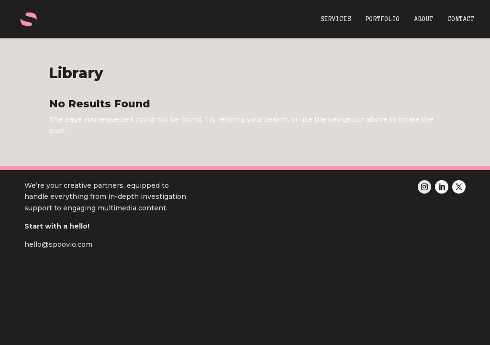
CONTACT (461, 19)
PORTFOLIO (383, 19)
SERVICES (336, 19)
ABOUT (424, 19)
